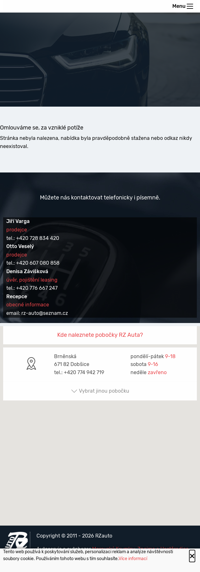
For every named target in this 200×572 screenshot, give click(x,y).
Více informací (133, 558)
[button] (100, 420)
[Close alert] (192, 556)
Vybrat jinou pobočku (100, 391)
